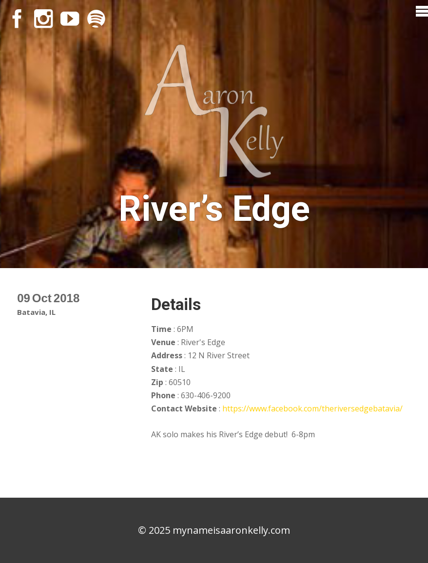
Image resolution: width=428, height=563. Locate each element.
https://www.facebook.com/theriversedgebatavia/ (312, 408)
